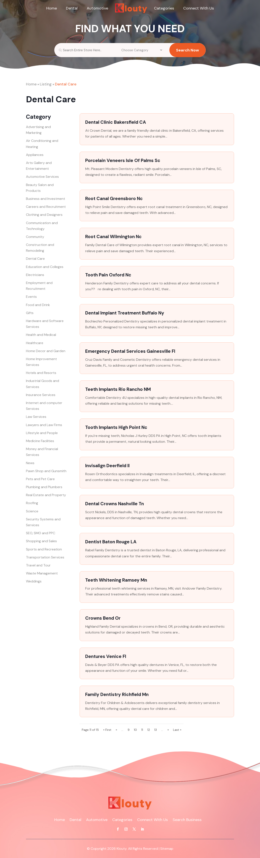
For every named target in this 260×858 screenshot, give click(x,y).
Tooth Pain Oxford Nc (108, 275)
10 (135, 730)
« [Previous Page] (116, 730)
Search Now (187, 53)
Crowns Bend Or (102, 618)
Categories (164, 8)
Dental (72, 8)
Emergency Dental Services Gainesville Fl (130, 351)
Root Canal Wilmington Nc (113, 237)
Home (51, 8)
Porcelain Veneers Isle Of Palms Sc (122, 160)
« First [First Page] (107, 730)
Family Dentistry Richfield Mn (117, 694)
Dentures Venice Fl (105, 656)
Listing (46, 84)
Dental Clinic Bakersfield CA (115, 122)
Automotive (97, 8)
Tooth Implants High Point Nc (116, 427)
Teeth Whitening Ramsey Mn (116, 580)
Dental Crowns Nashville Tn (114, 504)
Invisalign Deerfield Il (107, 466)
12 (148, 730)
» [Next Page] (168, 730)
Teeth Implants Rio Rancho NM (118, 389)
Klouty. (122, 848)
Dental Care (65, 84)
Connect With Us (198, 8)
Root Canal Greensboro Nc (114, 199)
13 (155, 730)
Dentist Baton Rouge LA (110, 542)
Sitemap (166, 848)
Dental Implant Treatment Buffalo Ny (124, 313)
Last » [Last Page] (177, 730)
